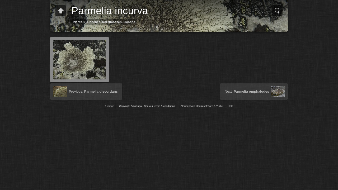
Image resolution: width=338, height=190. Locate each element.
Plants (77, 21)
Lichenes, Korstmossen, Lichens (111, 21)
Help (230, 105)
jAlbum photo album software (196, 105)
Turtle (219, 105)
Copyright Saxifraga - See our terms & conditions (147, 105)
